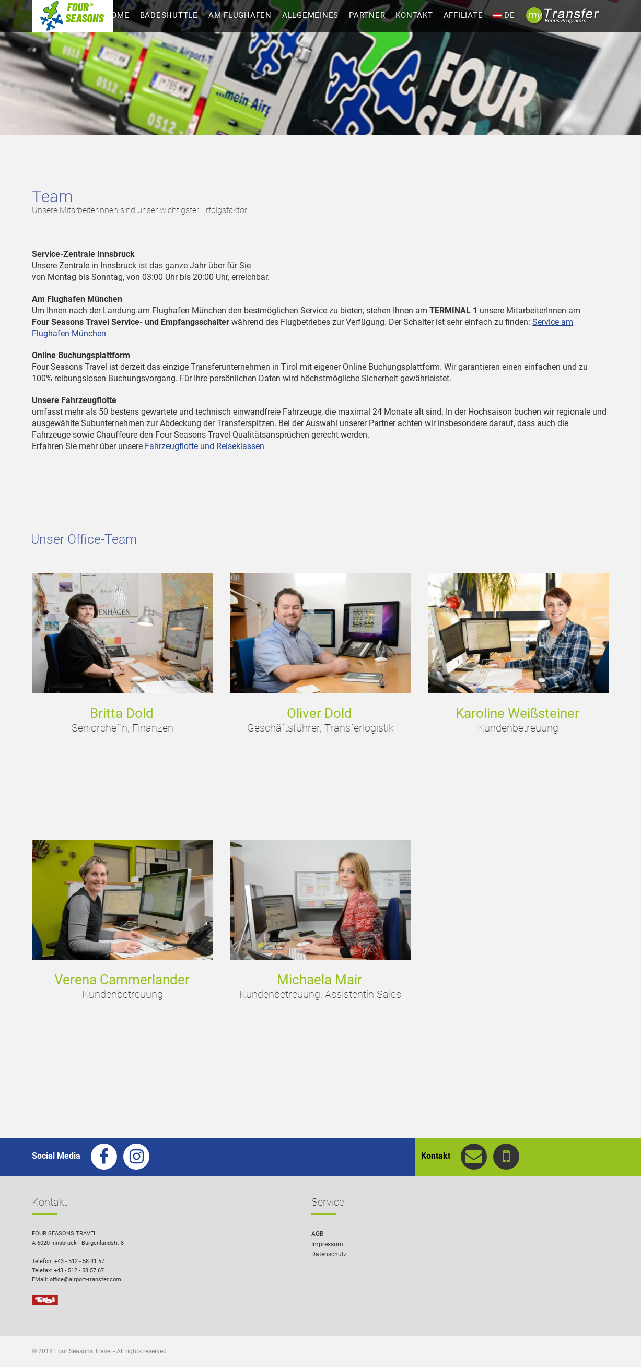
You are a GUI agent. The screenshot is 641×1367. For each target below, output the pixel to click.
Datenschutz (329, 1254)
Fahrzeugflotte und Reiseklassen (204, 446)
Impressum (327, 1244)
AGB (317, 1234)
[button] (618, 1344)
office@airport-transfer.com (85, 1279)
